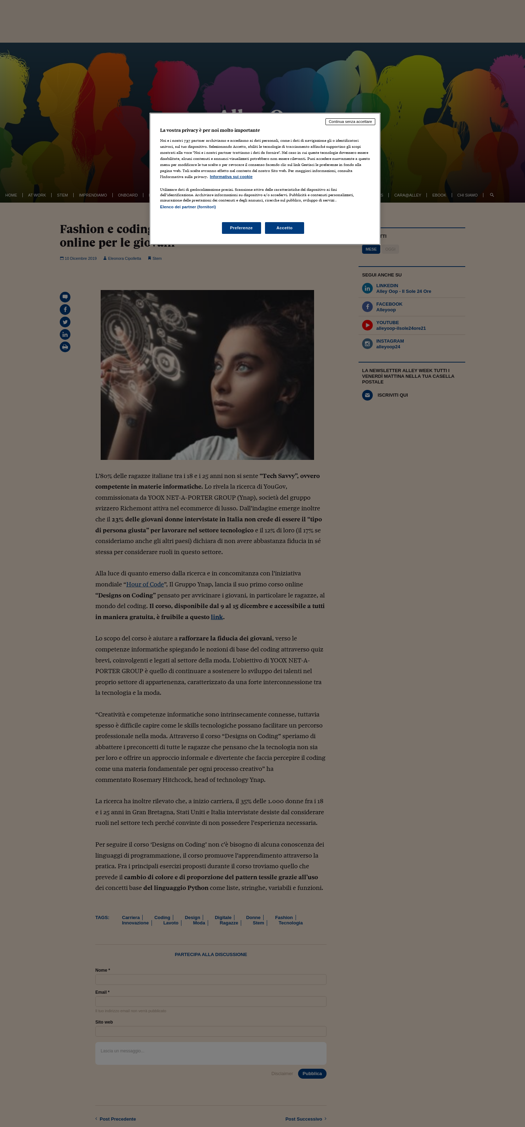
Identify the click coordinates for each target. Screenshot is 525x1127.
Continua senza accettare (350, 121)
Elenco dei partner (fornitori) (188, 207)
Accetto (284, 228)
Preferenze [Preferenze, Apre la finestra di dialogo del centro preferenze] (241, 228)
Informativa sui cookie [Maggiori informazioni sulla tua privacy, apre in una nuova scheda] (231, 177)
